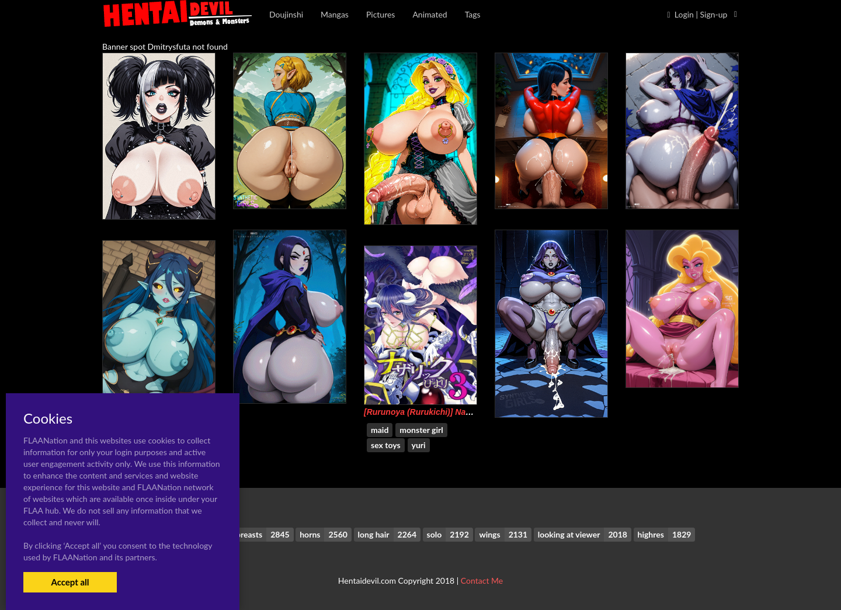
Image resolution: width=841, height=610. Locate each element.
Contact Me (482, 580)
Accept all (70, 582)
